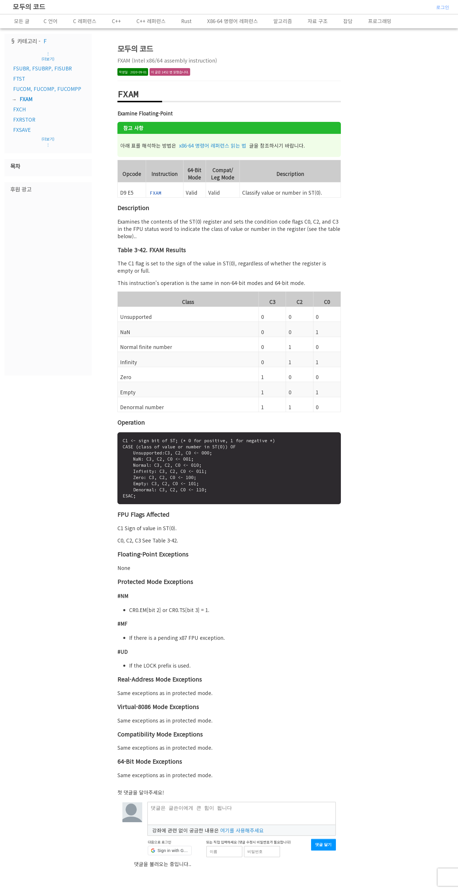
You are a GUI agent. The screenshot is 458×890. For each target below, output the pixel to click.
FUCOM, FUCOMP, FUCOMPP (47, 88)
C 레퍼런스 (84, 21)
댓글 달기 (323, 847)
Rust (186, 21)
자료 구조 (318, 21)
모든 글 (22, 21)
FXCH (19, 109)
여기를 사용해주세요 (242, 832)
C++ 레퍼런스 (151, 21)
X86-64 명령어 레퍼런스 (232, 21)
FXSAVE (22, 129)
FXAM (26, 99)
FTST (19, 78)
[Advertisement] (48, 283)
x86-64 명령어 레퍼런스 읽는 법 (212, 145)
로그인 (442, 7)
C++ (116, 21)
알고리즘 (282, 21)
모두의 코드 (29, 6)
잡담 (348, 21)
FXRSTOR (24, 119)
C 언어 (51, 21)
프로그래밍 (379, 21)
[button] (170, 853)
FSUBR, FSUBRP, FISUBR (42, 68)
